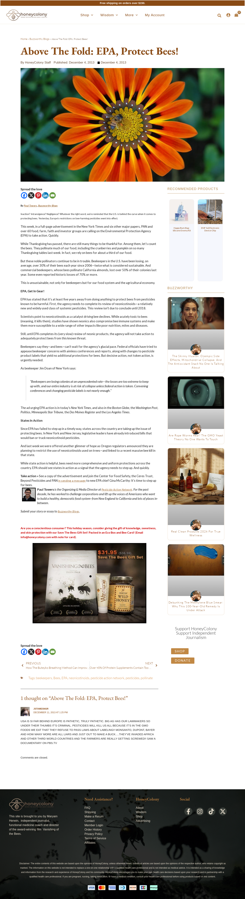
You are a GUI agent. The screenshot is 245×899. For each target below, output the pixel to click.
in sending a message (72, 480)
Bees (56, 678)
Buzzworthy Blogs (38, 38)
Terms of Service (95, 838)
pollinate (147, 678)
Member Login (93, 825)
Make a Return (94, 816)
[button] (93, 15)
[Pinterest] (38, 195)
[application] (98, 15)
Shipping (90, 811)
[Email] (52, 195)
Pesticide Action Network (118, 489)
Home (24, 38)
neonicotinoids (79, 678)
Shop (139, 816)
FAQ (87, 807)
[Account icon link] (228, 15)
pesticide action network (107, 678)
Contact (89, 820)
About (139, 807)
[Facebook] (24, 195)
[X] (31, 195)
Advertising (143, 820)
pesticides (132, 678)
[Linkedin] (45, 195)
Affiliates (89, 842)
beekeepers (44, 678)
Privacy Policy (93, 833)
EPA (65, 678)
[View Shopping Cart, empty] (236, 15)
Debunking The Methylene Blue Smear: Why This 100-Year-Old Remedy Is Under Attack (196, 606)
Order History (93, 829)
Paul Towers (30, 205)
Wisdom (141, 811)
